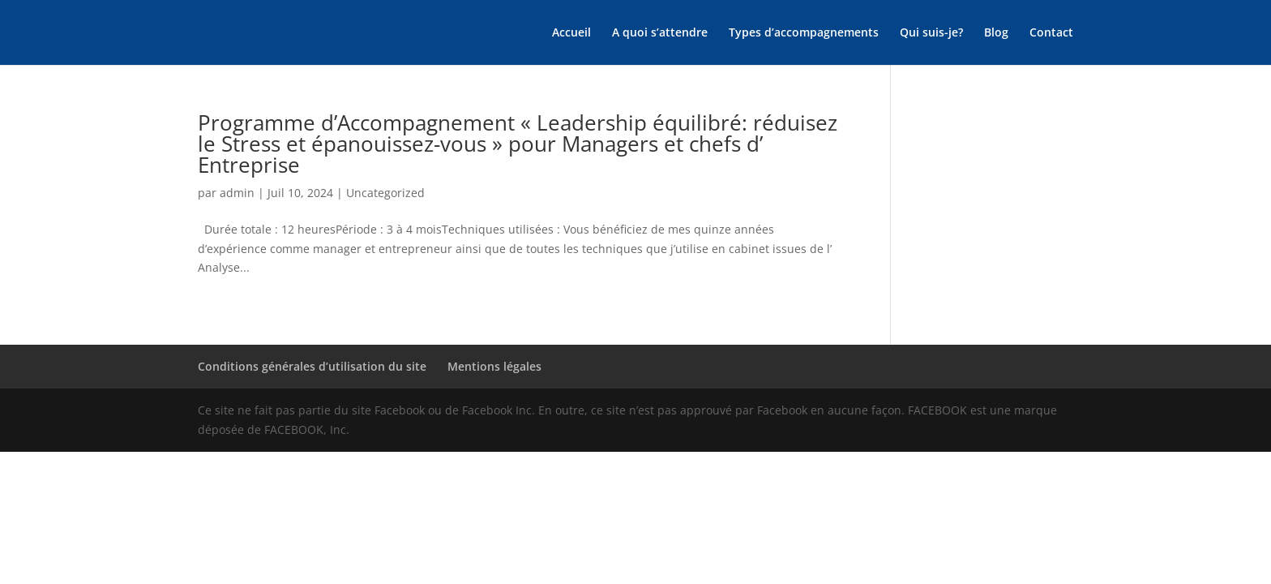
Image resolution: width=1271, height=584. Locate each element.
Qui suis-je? (931, 33)
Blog (996, 33)
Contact (1051, 33)
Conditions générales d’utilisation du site (312, 366)
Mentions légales (494, 366)
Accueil (571, 33)
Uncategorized (385, 192)
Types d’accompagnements (804, 33)
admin (237, 192)
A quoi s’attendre (660, 33)
